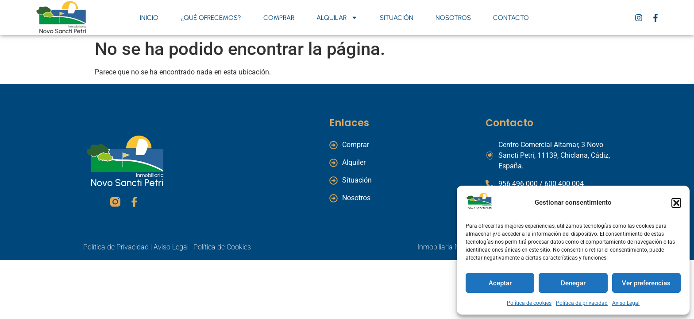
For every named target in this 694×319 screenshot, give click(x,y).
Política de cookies (529, 303)
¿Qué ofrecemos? (211, 18)
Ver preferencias (646, 283)
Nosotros (453, 18)
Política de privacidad (582, 303)
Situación (396, 18)
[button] (676, 202)
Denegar (573, 283)
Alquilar (337, 17)
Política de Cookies (222, 247)
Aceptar (500, 283)
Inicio (149, 18)
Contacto (511, 18)
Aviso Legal (626, 303)
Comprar (278, 18)
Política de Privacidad (116, 247)
